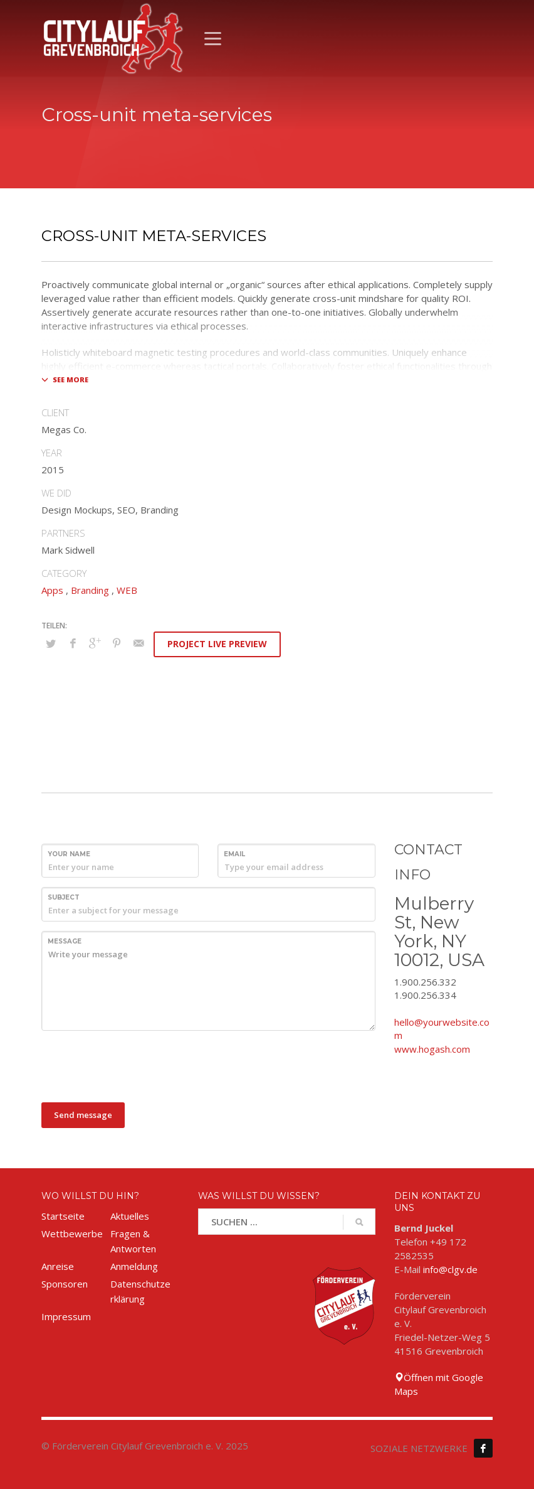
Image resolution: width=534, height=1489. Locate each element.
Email (234, 854)
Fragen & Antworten (133, 1241)
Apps (52, 590)
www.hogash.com (432, 1049)
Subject (64, 897)
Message (64, 941)
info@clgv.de (450, 1269)
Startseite (63, 1216)
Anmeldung (134, 1266)
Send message (83, 1115)
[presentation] (136, 1064)
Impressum (66, 1316)
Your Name (69, 854)
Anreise (57, 1266)
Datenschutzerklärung (140, 1291)
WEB (127, 590)
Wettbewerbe (72, 1233)
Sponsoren (64, 1283)
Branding (90, 590)
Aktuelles (129, 1216)
